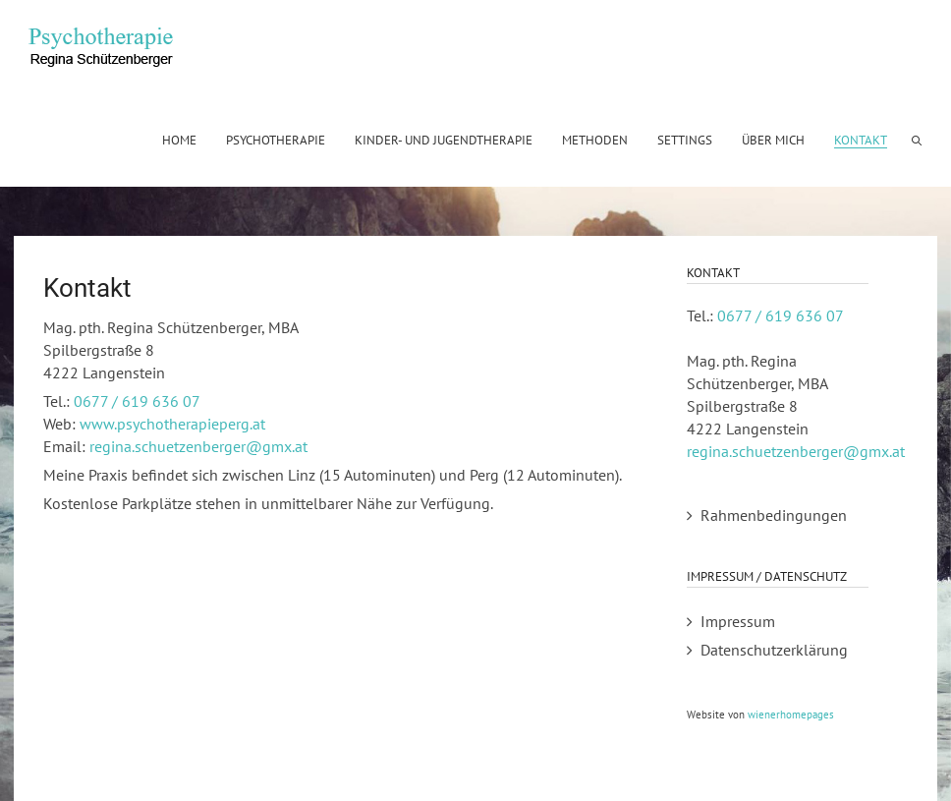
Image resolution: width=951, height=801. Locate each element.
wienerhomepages (791, 714)
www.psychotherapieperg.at (172, 423)
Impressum (737, 621)
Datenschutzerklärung (774, 649)
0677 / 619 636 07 (137, 401)
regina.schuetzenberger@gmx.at (198, 446)
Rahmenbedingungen (773, 515)
